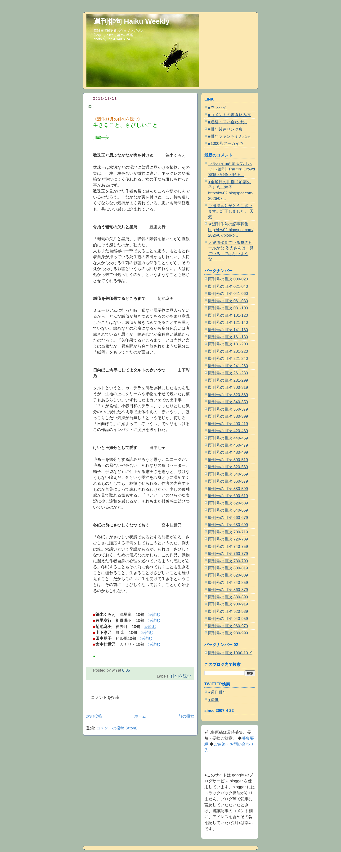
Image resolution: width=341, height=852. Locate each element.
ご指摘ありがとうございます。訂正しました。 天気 (231, 211)
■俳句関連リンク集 (225, 129)
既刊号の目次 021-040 (228, 286)
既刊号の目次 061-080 (228, 301)
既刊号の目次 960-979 (228, 626)
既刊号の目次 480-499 (228, 452)
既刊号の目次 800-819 (228, 568)
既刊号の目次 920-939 (228, 611)
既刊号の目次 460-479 (228, 445)
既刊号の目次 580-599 (228, 488)
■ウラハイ (217, 107)
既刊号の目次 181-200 (228, 344)
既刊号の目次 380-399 (228, 416)
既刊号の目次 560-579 (228, 481)
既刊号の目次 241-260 (228, 366)
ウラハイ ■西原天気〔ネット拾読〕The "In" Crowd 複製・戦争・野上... (231, 169)
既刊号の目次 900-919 (228, 604)
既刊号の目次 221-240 (228, 358)
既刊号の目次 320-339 (228, 395)
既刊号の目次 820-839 (228, 575)
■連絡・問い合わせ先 (227, 122)
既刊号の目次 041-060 (228, 293)
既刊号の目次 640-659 (228, 510)
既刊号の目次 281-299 (228, 380)
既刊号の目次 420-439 (228, 431)
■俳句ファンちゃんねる (229, 136)
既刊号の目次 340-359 (228, 402)
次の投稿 (94, 716)
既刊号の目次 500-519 (228, 460)
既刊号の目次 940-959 (228, 618)
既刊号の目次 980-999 (228, 633)
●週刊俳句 (217, 692)
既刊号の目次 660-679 (228, 517)
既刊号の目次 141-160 (228, 330)
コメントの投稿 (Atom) (116, 728)
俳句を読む (181, 676)
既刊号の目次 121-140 (228, 322)
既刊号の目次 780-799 (228, 561)
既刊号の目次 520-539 (228, 467)
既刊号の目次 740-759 (228, 546)
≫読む (154, 614)
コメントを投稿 (105, 697)
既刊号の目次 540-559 (228, 474)
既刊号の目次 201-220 (228, 351)
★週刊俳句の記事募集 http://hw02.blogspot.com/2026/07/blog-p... (230, 230)
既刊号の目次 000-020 (228, 279)
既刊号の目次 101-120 (228, 315)
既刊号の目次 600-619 (228, 496)
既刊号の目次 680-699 (228, 524)
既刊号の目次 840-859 (228, 582)
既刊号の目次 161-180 (228, 337)
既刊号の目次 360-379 (228, 409)
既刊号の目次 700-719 (228, 532)
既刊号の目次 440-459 (228, 438)
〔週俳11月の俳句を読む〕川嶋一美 (125, 106)
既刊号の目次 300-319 (228, 387)
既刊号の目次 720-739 (228, 539)
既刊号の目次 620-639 (228, 503)
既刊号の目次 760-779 (228, 553)
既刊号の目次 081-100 (228, 308)
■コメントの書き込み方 (229, 115)
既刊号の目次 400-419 (228, 423)
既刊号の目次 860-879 (228, 589)
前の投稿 (186, 716)
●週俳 (213, 699)
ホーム (140, 716)
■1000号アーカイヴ (225, 143)
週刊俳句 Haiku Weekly (132, 21)
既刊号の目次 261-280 (228, 373)
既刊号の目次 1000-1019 (230, 653)
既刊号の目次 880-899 (228, 597)
